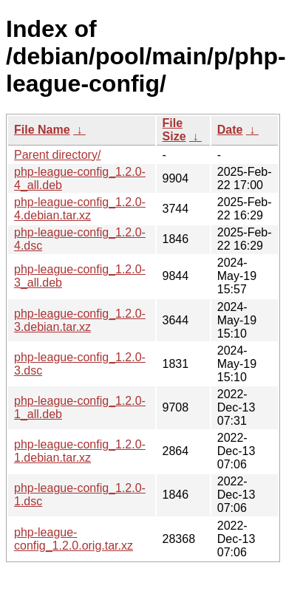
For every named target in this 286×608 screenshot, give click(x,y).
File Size (174, 130)
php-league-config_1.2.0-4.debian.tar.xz (80, 209)
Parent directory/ (57, 154)
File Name (42, 129)
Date (230, 129)
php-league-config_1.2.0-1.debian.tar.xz (80, 451)
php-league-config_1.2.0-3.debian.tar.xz (80, 320)
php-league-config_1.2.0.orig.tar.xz (73, 539)
